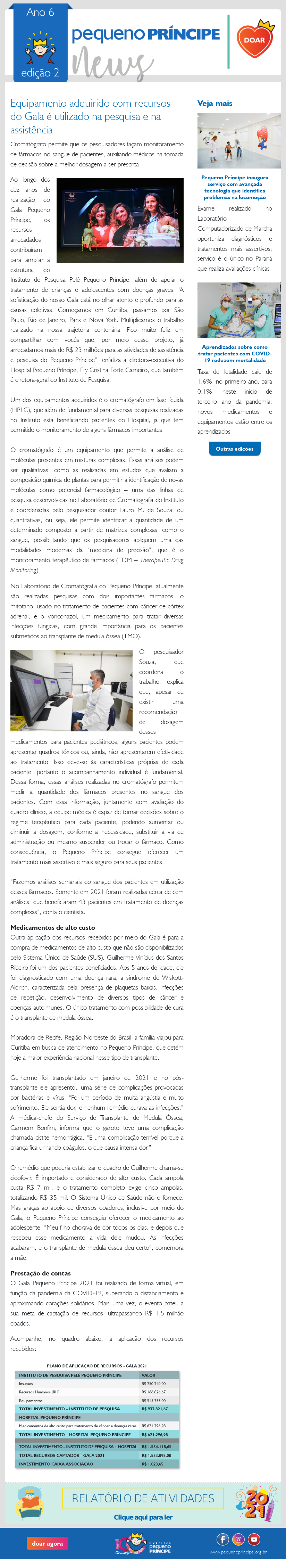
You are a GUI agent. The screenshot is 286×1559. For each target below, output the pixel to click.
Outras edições (235, 448)
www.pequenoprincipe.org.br (238, 1552)
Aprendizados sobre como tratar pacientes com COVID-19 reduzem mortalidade (235, 353)
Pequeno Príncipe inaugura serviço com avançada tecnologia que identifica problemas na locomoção (234, 187)
